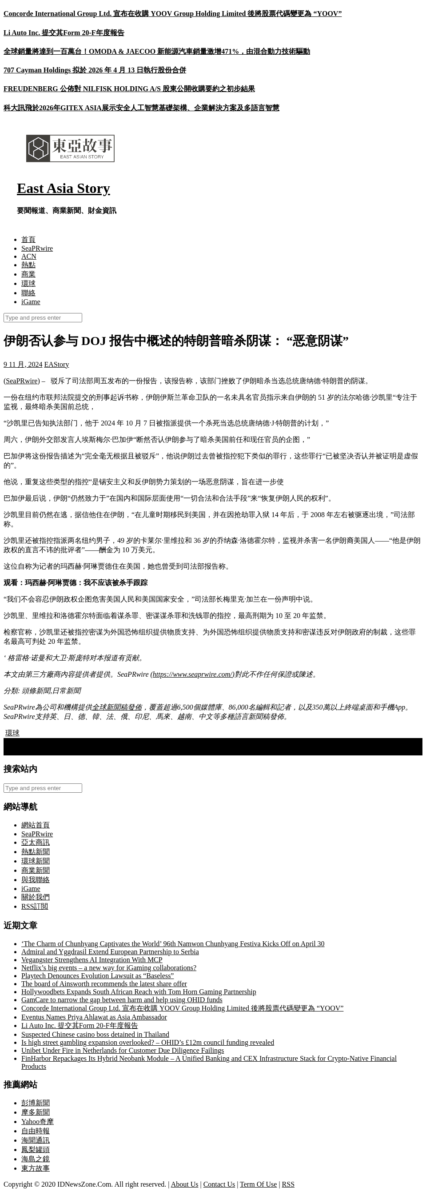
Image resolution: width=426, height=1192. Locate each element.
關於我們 (35, 897)
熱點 (28, 265)
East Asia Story (63, 188)
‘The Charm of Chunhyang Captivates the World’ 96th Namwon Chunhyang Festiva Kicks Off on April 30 (173, 943)
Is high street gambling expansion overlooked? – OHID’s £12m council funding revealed (147, 1042)
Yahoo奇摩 (37, 1121)
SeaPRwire (37, 248)
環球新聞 (35, 861)
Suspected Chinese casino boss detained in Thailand (95, 1034)
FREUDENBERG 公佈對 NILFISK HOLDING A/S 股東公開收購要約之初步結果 (129, 88)
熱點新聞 (35, 851)
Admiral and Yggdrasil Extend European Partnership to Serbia (110, 951)
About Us (185, 1184)
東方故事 (35, 1168)
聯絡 (28, 293)
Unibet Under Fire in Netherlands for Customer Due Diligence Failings (122, 1050)
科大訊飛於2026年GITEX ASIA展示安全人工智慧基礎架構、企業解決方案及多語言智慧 (141, 108)
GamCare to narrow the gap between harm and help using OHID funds (122, 999)
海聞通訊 (35, 1140)
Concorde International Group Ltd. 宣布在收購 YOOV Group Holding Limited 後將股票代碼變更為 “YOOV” (173, 13)
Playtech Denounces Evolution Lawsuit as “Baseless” (97, 975)
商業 (28, 274)
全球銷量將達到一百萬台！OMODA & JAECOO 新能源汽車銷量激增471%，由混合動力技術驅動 (157, 51)
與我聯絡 (35, 879)
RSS (288, 1184)
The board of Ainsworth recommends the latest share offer (104, 983)
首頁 (28, 239)
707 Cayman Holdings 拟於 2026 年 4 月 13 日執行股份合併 (95, 70)
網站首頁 (35, 825)
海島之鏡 (35, 1159)
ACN (28, 256)
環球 (28, 283)
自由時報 (35, 1131)
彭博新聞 (35, 1103)
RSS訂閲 (34, 906)
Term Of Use (258, 1184)
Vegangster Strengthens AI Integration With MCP (92, 959)
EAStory (56, 364)
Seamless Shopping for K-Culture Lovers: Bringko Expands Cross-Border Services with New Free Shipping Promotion (178, 751)
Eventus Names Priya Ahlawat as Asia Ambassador (94, 1017)
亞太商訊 (35, 842)
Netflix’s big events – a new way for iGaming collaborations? (108, 967)
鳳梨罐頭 (35, 1149)
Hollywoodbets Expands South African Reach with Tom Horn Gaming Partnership (138, 991)
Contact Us (219, 1184)
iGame (30, 301)
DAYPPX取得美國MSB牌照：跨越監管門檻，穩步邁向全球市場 (107, 742)
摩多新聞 (35, 1112)
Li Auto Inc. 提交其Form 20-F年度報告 (64, 32)
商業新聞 (35, 870)
